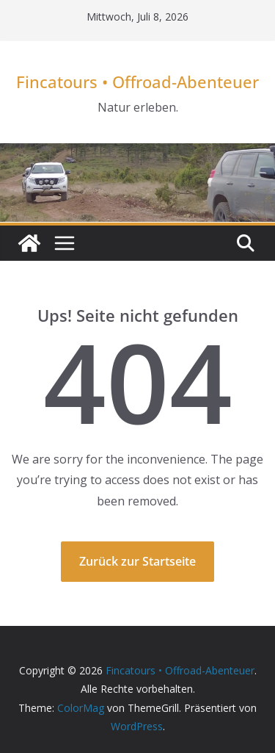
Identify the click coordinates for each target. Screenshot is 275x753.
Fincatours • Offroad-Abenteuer (137, 82)
